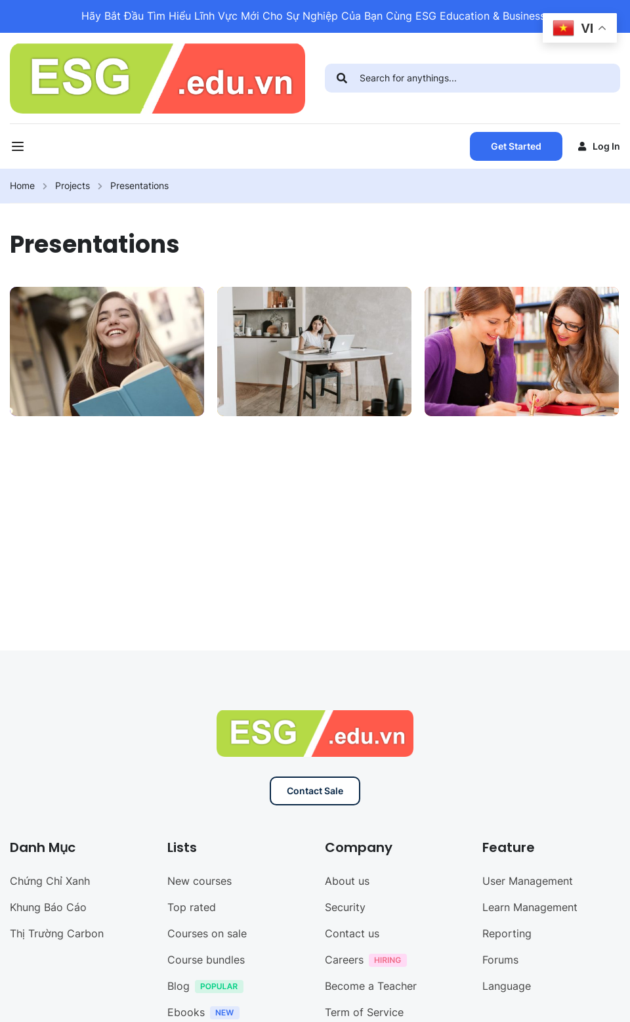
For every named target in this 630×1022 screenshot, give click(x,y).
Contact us (352, 933)
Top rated (191, 907)
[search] (342, 78)
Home (22, 185)
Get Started (516, 146)
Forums (500, 959)
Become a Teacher (371, 985)
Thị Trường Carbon (57, 933)
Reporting (507, 933)
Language (506, 985)
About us (347, 880)
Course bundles (206, 959)
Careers (369, 961)
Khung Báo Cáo (48, 907)
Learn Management (530, 907)
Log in (599, 146)
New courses (199, 880)
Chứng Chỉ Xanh (50, 880)
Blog (208, 987)
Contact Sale (315, 790)
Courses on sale (207, 933)
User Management (527, 880)
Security (345, 907)
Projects (72, 185)
